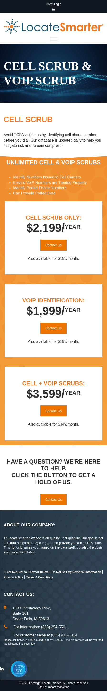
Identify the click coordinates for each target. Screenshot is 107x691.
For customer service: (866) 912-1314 (45, 635)
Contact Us (53, 245)
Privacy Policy (13, 577)
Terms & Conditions (39, 577)
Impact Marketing (58, 687)
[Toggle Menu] (53, 39)
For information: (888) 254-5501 (40, 627)
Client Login (53, 4)
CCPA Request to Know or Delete (26, 572)
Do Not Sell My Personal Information (76, 572)
